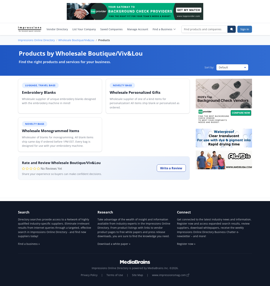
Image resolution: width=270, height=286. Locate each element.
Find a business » (29, 244)
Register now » (186, 244)
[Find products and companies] (205, 29)
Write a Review (171, 168)
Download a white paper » (114, 244)
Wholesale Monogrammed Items (50, 130)
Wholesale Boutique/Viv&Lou (76, 40)
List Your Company (84, 29)
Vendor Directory (57, 29)
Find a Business (164, 29)
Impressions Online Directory (36, 40)
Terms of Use (114, 275)
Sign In (244, 29)
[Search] (231, 29)
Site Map (137, 275)
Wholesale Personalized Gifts (135, 92)
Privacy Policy (89, 275)
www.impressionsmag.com (170, 275)
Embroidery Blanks (39, 92)
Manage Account (137, 29)
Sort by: (209, 67)
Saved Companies (111, 29)
